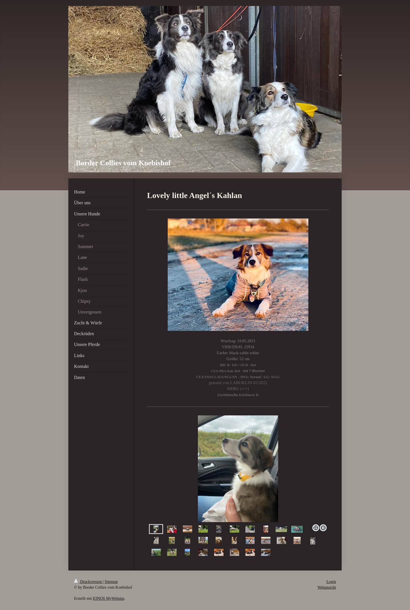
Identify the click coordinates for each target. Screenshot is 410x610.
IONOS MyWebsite (108, 598)
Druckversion (88, 582)
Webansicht (326, 587)
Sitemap (111, 582)
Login (331, 582)
